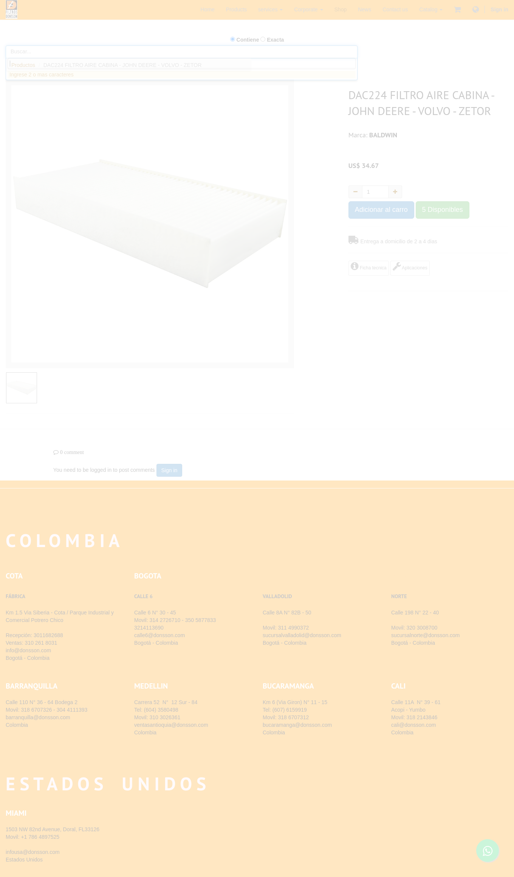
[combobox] (182, 63)
